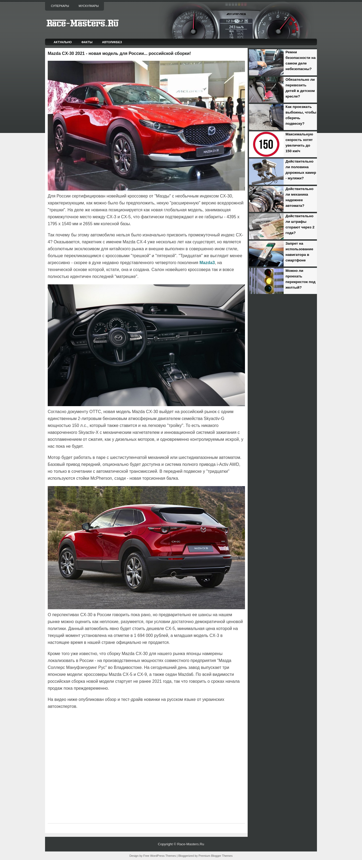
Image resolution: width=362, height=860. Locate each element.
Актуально (63, 42)
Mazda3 (207, 262)
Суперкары (60, 5)
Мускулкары (89, 5)
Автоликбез (112, 42)
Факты (86, 42)
